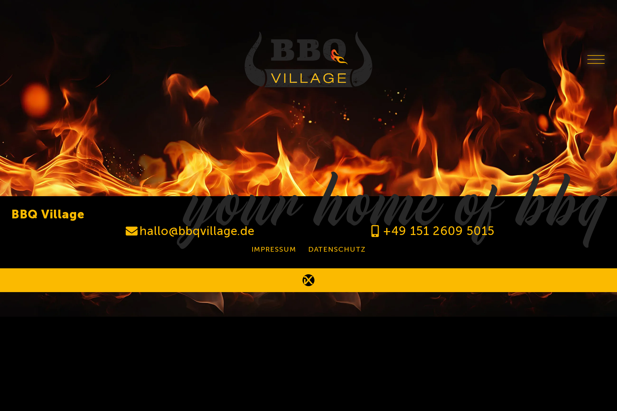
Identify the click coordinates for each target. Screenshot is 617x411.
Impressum (273, 249)
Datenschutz (337, 249)
